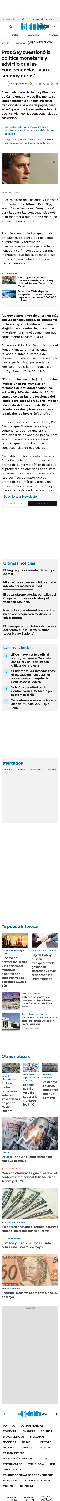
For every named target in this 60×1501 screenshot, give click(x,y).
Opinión (27, 1442)
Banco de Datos (13, 1436)
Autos (43, 1458)
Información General (18, 1458)
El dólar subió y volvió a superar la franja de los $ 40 (30, 1095)
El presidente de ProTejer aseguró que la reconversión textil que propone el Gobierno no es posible (30, 130)
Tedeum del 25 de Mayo (43, 19)
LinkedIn (27, 1414)
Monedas (7, 769)
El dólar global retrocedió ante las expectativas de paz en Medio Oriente (11, 1097)
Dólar (24, 19)
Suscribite (42, 503)
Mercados (37, 1436)
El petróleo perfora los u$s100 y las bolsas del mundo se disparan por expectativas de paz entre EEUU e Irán (15, 972)
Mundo (27, 1447)
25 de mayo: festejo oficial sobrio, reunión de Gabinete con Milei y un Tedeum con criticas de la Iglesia (31, 660)
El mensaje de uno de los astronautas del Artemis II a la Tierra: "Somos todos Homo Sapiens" (29, 629)
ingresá (54, 27)
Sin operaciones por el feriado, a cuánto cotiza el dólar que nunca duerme (30, 1229)
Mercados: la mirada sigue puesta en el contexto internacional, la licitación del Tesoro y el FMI (29, 1177)
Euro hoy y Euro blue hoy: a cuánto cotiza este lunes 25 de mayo (26, 1245)
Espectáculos (12, 1464)
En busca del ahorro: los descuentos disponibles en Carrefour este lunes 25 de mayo (37, 1001)
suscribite (44, 27)
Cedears (52, 769)
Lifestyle (44, 1442)
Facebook (12, 1414)
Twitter (4, 1414)
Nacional (9, 1447)
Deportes (44, 1447)
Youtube (35, 1414)
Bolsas (21, 769)
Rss (52, 1464)
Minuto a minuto (12, 1168)
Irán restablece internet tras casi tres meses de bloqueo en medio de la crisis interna (29, 614)
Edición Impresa (13, 1453)
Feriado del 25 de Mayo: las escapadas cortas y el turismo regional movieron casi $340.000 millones (37, 296)
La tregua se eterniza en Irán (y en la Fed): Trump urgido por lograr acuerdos (39, 1021)
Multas (8, 1486)
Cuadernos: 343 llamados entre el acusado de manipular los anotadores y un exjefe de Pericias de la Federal (33, 676)
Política (46, 1431)
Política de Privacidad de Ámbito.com (28, 1475)
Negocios (9, 1442)
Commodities (36, 769)
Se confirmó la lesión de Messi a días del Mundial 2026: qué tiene (34, 703)
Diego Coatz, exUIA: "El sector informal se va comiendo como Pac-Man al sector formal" (29, 141)
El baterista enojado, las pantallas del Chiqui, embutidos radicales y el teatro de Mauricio (29, 598)
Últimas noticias (32, 1425)
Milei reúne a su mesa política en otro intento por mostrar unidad (29, 584)
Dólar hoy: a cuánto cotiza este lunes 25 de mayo (50, 1090)
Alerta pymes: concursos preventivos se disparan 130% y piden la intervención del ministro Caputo (36, 282)
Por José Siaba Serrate (31, 1028)
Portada (9, 1425)
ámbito (5, 43)
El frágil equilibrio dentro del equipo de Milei (29, 572)
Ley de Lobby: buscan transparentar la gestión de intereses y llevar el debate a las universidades (44, 967)
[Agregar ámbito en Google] (20, 83)
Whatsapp (44, 1414)
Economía (33, 35)
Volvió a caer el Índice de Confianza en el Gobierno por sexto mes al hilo (32, 691)
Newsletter (49, 1414)
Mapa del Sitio (12, 1469)
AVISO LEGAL (11, 1480)
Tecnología (36, 1464)
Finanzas (53, 35)
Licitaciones (27, 1486)
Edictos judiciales (37, 1480)
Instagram (19, 1414)
